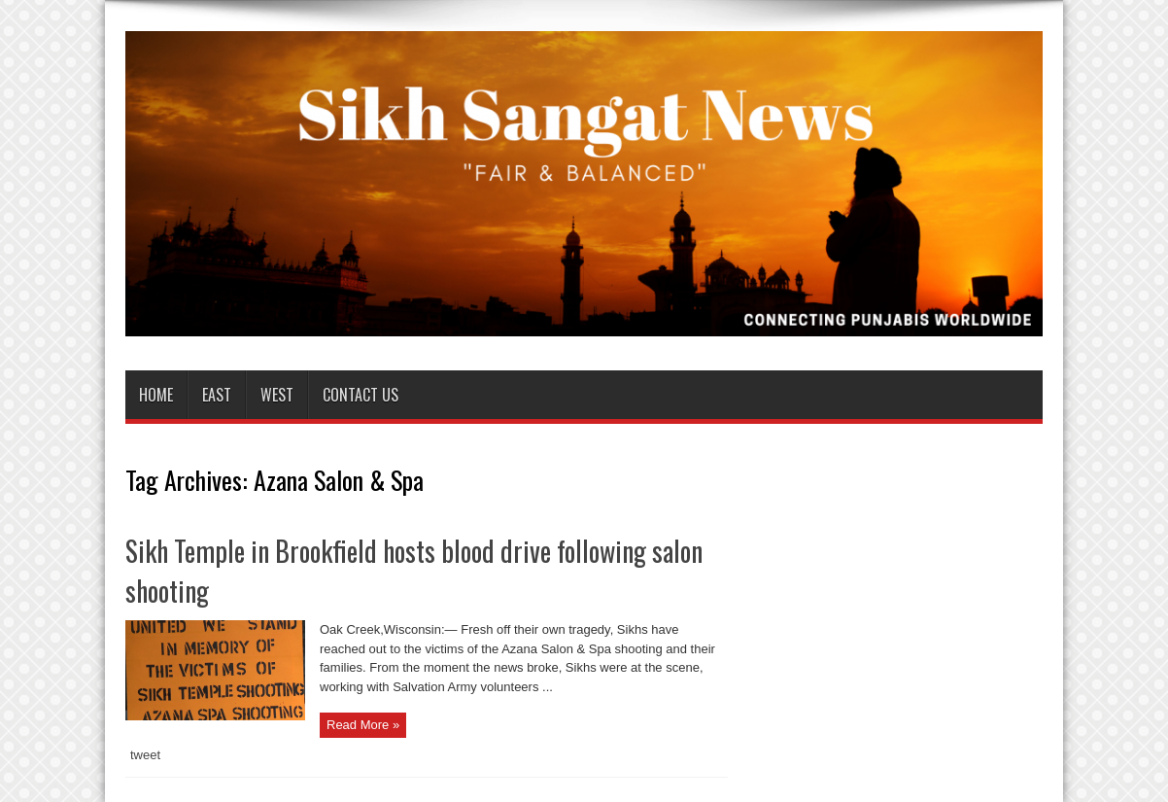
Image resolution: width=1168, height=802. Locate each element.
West (276, 394)
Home (156, 394)
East (216, 394)
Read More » (362, 724)
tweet (145, 755)
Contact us (360, 394)
